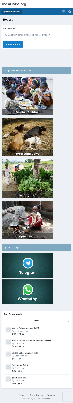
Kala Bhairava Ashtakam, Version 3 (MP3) (31, 340)
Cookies (51, 395)
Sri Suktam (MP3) (20, 365)
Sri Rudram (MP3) (20, 378)
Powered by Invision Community (36, 399)
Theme (22, 395)
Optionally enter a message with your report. (27, 35)
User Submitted (22, 331)
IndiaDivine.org (14, 4)
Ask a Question (37, 395)
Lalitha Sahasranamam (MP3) (25, 353)
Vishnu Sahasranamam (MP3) (26, 328)
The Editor (19, 343)
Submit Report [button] (13, 44)
